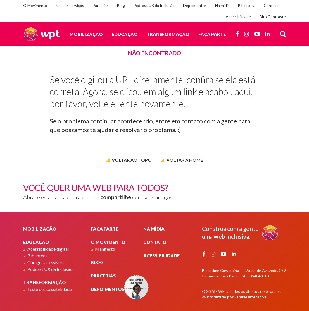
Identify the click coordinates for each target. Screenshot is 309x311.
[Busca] (282, 33)
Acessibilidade (238, 16)
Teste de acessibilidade (49, 289)
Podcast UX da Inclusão (154, 5)
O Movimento (35, 5)
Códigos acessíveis (45, 262)
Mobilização (86, 34)
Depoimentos (195, 5)
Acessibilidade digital (48, 249)
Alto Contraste (272, 16)
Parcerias (100, 5)
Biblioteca (246, 5)
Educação (125, 34)
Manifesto (105, 249)
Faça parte (212, 34)
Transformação (168, 34)
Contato (271, 5)
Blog (121, 5)
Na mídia (222, 5)
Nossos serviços (70, 5)
